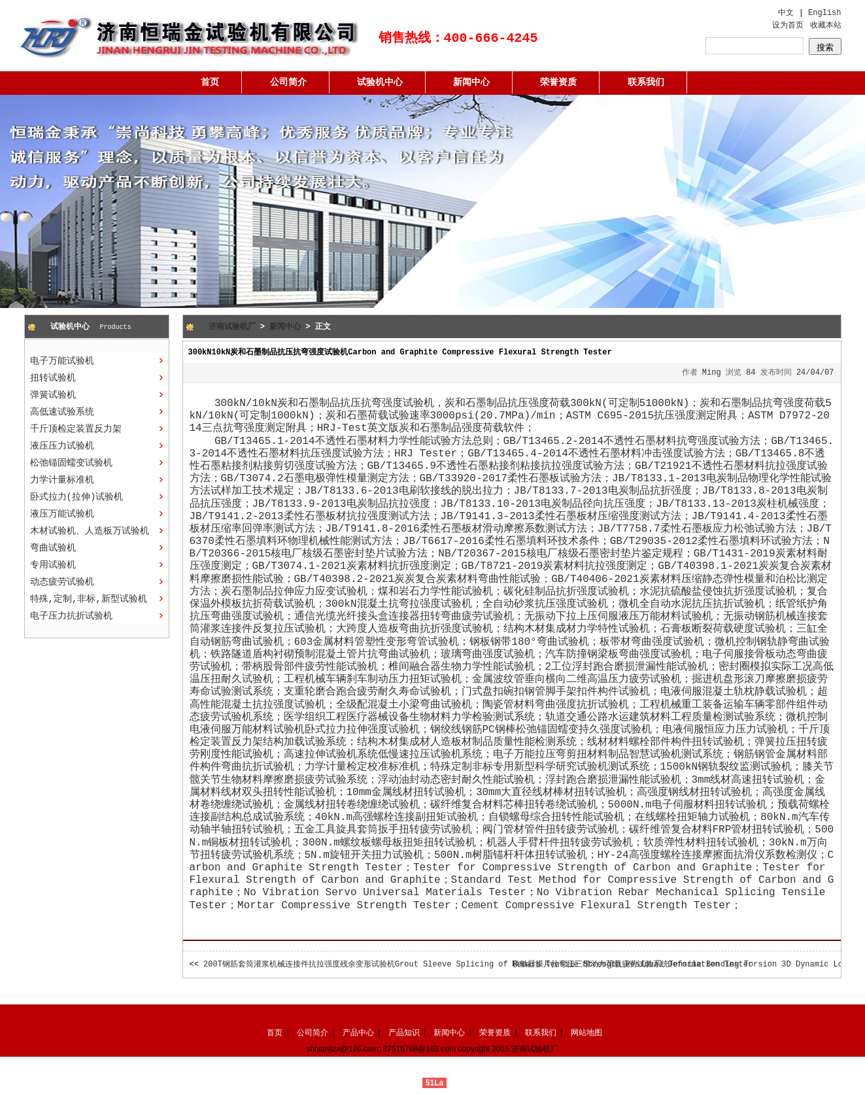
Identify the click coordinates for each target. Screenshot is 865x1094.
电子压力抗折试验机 (71, 616)
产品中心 (358, 1032)
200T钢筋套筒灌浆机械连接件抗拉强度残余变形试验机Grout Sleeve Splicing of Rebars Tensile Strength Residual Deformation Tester (478, 964)
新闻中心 (471, 82)
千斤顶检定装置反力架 (76, 429)
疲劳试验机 (247, 855)
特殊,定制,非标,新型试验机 (88, 599)
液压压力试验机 (62, 446)
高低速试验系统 (62, 412)
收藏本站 (825, 25)
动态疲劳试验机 (62, 582)
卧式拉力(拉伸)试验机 (77, 497)
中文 (786, 13)
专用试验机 (53, 565)
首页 (210, 82)
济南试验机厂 (232, 327)
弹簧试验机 (53, 395)
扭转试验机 (53, 378)
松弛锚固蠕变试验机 (71, 463)
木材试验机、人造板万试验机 (89, 531)
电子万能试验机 (62, 361)
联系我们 (646, 82)
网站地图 (586, 1032)
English (824, 13)
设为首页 (788, 25)
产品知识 (404, 1032)
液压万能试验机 (62, 514)
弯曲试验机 (53, 548)
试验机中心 (380, 82)
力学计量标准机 (62, 480)
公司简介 (288, 82)
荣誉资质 (558, 82)
